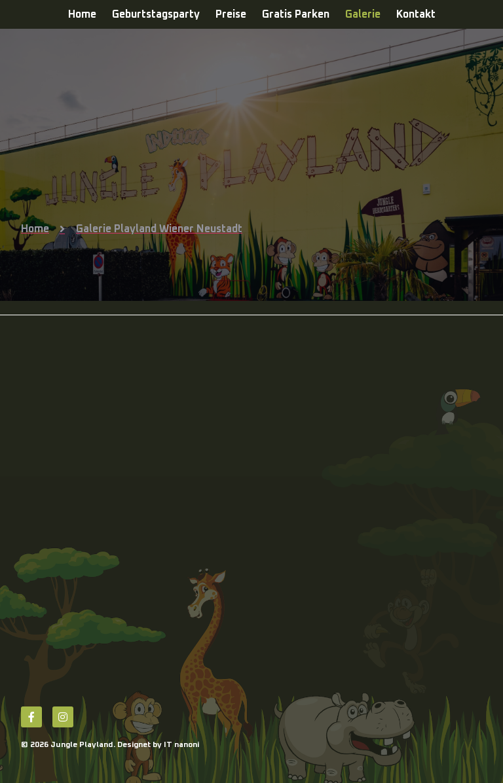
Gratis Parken (295, 14)
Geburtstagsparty (156, 14)
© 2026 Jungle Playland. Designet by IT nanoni (110, 745)
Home (82, 14)
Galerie (363, 14)
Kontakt (416, 14)
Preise (230, 14)
